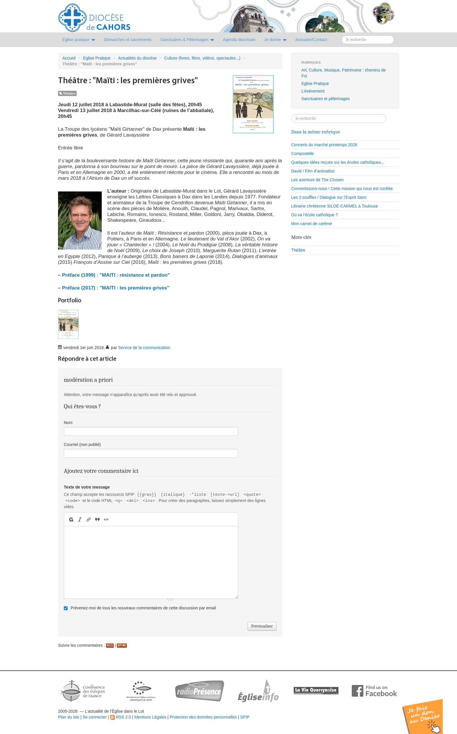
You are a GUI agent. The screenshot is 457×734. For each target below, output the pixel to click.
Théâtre (67, 93)
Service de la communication (144, 347)
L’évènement (312, 91)
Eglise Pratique (96, 58)
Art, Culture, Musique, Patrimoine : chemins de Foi (343, 73)
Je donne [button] (275, 39)
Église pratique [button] (78, 39)
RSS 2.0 (120, 717)
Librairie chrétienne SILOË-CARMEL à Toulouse (334, 206)
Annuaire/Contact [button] (311, 39)
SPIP (244, 717)
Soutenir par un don (428, 712)
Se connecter (95, 717)
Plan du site (68, 717)
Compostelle (302, 153)
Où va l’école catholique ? (314, 214)
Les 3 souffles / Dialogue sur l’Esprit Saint (328, 197)
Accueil (68, 58)
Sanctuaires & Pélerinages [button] (187, 39)
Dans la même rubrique (315, 132)
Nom (68, 422)
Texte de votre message (87, 487)
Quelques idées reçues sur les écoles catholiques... (337, 162)
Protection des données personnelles (203, 717)
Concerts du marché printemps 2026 (324, 144)
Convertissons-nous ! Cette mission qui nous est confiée (342, 188)
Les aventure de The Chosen (317, 179)
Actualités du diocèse (137, 58)
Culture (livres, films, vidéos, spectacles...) (202, 58)
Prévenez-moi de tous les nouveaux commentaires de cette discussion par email (143, 608)
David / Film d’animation (313, 171)
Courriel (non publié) (82, 444)
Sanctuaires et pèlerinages (325, 98)
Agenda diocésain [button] (239, 39)
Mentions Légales (150, 717)
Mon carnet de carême (311, 223)
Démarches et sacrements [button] (128, 39)
